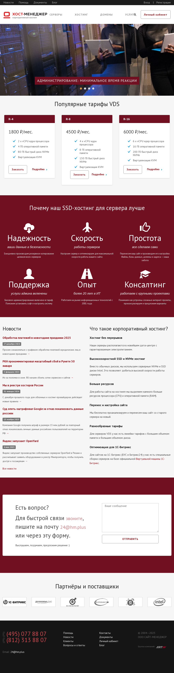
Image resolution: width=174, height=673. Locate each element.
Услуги (130, 14)
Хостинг (81, 14)
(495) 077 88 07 (28, 633)
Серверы (56, 14)
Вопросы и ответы (74, 644)
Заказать (18, 169)
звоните (76, 517)
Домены (106, 14)
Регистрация (163, 2)
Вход (147, 2)
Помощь (24, 2)
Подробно (38, 169)
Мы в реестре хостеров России (24, 385)
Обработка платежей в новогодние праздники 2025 (38, 338)
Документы (40, 2)
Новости (8, 2)
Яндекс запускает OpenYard (22, 440)
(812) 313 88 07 (28, 640)
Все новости (10, 467)
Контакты (105, 632)
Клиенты (68, 640)
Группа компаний (152, 646)
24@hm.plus (76, 526)
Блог (54, 2)
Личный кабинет (155, 14)
